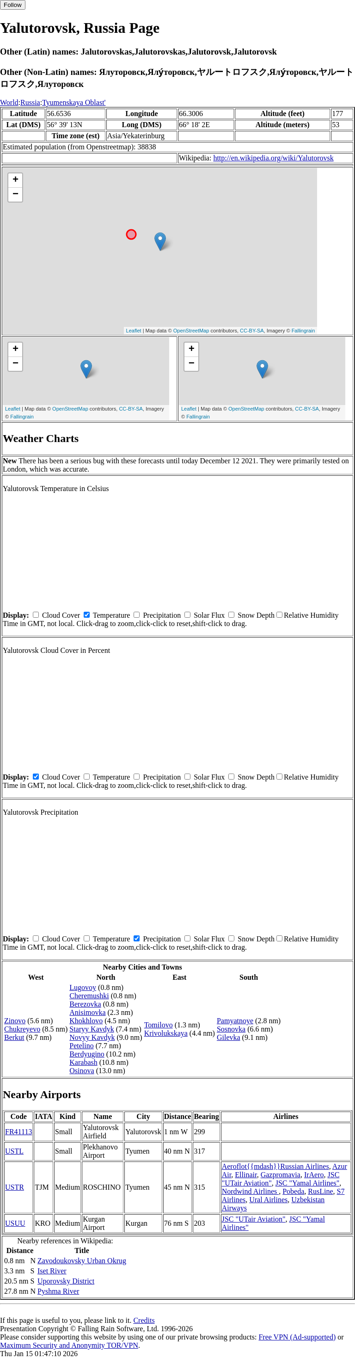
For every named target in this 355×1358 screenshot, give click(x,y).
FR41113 (18, 1132)
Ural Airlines (268, 1200)
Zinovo (14, 1021)
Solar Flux (209, 615)
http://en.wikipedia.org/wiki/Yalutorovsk (273, 158)
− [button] (15, 195)
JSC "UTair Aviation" (254, 1219)
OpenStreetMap (191, 330)
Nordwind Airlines (250, 1191)
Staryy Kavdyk (91, 1029)
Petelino (81, 1046)
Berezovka (85, 1004)
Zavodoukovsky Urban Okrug (81, 1261)
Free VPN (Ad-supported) (297, 1337)
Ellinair (246, 1175)
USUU (15, 1223)
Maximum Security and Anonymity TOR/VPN (69, 1345)
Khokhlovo (86, 1021)
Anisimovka (87, 1012)
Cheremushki (89, 996)
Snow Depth (256, 615)
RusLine (320, 1191)
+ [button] (15, 180)
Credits (143, 1320)
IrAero (314, 1175)
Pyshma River (58, 1291)
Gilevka (228, 1037)
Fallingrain (303, 330)
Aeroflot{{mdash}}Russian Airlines (275, 1166)
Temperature (111, 615)
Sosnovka (231, 1029)
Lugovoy (82, 987)
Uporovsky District (65, 1281)
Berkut (14, 1037)
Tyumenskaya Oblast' (73, 102)
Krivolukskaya (166, 1033)
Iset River (52, 1271)
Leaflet (133, 330)
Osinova (81, 1071)
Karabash (83, 1062)
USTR (14, 1187)
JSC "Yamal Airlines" (307, 1183)
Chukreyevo (22, 1029)
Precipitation (162, 615)
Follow (13, 4)
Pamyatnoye (235, 1021)
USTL (14, 1151)
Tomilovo (158, 1025)
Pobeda (293, 1191)
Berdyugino (86, 1054)
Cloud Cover (61, 615)
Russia (30, 102)
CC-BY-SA (252, 330)
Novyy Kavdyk (92, 1037)
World (9, 102)
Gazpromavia (280, 1175)
